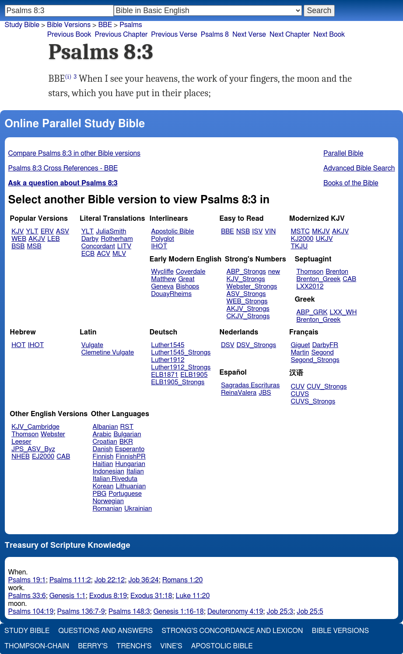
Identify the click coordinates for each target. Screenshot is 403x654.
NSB (243, 231)
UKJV (324, 239)
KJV (17, 231)
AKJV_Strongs (248, 309)
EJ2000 (43, 456)
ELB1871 (164, 375)
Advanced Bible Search (359, 168)
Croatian (105, 441)
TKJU (299, 246)
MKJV (321, 231)
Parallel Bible (343, 153)
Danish (103, 449)
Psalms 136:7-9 (81, 611)
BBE (227, 231)
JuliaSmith (111, 231)
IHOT (159, 246)
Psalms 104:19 (31, 611)
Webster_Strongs (252, 286)
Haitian (103, 464)
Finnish (103, 456)
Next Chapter (290, 34)
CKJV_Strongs (248, 316)
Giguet (300, 345)
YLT (32, 231)
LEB (53, 239)
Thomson (309, 271)
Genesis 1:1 (67, 595)
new (274, 271)
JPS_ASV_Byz (33, 449)
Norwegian (108, 501)
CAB (349, 279)
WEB (18, 239)
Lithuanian (131, 486)
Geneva (162, 286)
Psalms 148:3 (129, 611)
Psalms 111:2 (70, 580)
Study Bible (22, 24)
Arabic (102, 434)
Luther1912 (167, 360)
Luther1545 (167, 345)
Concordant (98, 246)
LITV (124, 246)
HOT (18, 345)
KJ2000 (302, 239)
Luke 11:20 (192, 595)
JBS (265, 393)
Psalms (130, 24)
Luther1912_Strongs (180, 367)
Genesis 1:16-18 (179, 611)
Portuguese (125, 494)
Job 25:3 (279, 611)
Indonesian (109, 471)
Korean (103, 486)
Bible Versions (69, 24)
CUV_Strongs (327, 386)
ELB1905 (193, 375)
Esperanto (130, 449)
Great (186, 279)
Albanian (105, 427)
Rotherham (117, 239)
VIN (270, 231)
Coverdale (191, 271)
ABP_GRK (311, 312)
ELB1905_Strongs (177, 382)
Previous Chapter (121, 34)
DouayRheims (171, 294)
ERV (47, 231)
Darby (90, 239)
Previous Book (69, 34)
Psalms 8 (215, 34)
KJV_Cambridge (35, 427)
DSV (228, 345)
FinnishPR (131, 456)
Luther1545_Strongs (180, 352)
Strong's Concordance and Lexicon (232, 630)
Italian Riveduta (115, 479)
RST (127, 427)
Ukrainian (138, 508)
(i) (68, 76)
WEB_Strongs (247, 301)
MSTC (300, 231)
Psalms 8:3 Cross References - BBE (63, 168)
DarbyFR (325, 345)
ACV (103, 253)
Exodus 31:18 (151, 595)
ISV (257, 231)
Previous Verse (174, 34)
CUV (298, 386)
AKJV (36, 239)
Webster (53, 434)
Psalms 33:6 (27, 595)
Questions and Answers (105, 630)
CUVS (300, 394)
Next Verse (249, 34)
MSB (34, 246)
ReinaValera (238, 393)
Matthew (163, 279)
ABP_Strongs (246, 271)
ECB (88, 253)
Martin (300, 352)
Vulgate (92, 345)
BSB (18, 246)
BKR (126, 441)
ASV (62, 231)
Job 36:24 (143, 580)
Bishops (187, 286)
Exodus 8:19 (108, 595)
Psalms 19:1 (27, 580)
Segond (322, 352)
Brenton (337, 271)
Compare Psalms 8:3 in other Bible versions (74, 153)
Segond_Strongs (315, 360)
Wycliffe (162, 271)
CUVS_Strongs (313, 401)
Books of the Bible (350, 183)
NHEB (20, 456)
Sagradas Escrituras (250, 385)
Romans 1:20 (182, 580)
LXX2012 (309, 286)
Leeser (21, 441)
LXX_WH (343, 312)
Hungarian (130, 464)
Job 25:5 (310, 611)
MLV (119, 253)
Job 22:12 (110, 580)
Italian (135, 471)
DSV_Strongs (256, 345)
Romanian (107, 508)
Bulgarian (127, 434)
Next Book (329, 34)
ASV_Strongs (246, 294)
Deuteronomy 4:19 (235, 611)
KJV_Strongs (246, 279)
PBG (100, 494)
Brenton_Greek (318, 279)
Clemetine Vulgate (107, 352)
